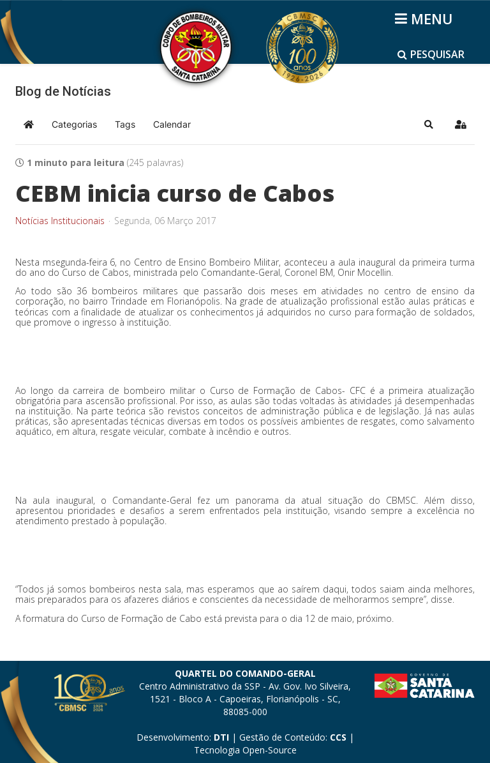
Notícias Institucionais (60, 221)
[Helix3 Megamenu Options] (426, 18)
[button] (429, 124)
